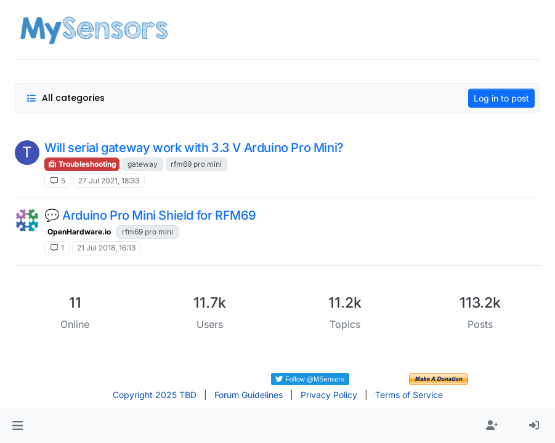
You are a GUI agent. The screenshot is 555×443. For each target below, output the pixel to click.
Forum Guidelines (248, 394)
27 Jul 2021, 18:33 (108, 180)
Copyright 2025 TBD (154, 394)
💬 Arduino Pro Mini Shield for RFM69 (150, 215)
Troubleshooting (81, 164)
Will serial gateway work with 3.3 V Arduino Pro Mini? (194, 147)
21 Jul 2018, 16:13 (106, 247)
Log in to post (501, 98)
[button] (17, 425)
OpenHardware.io (79, 231)
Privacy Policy (329, 394)
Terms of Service (409, 394)
